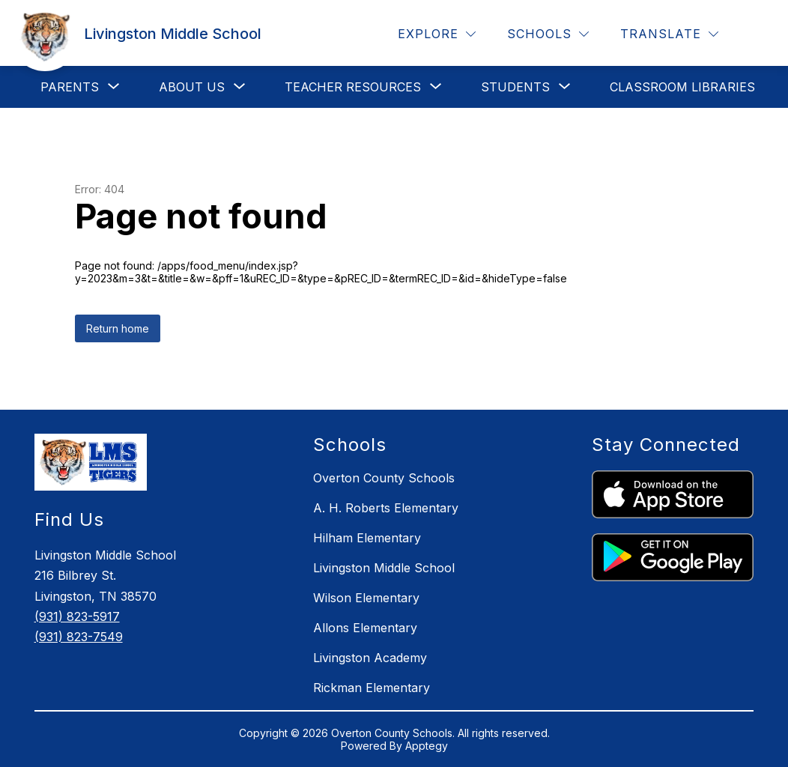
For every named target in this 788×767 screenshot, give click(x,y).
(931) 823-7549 (78, 636)
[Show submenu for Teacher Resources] (353, 87)
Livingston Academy (370, 657)
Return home (117, 328)
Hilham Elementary (367, 537)
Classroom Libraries (682, 86)
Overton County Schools (384, 477)
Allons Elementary (365, 627)
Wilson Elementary (366, 597)
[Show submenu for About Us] (192, 87)
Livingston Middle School (384, 567)
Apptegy (426, 745)
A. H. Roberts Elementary (385, 507)
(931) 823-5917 (77, 616)
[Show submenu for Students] (515, 87)
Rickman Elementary (371, 687)
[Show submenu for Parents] (69, 87)
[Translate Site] (669, 34)
